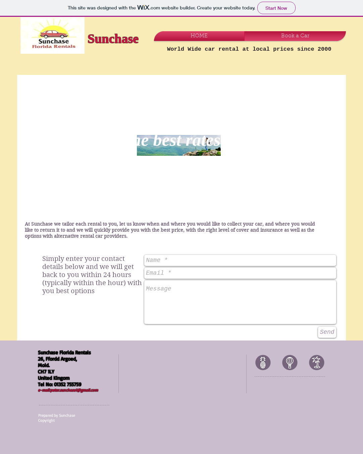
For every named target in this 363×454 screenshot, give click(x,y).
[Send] (327, 332)
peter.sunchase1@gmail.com (74, 390)
